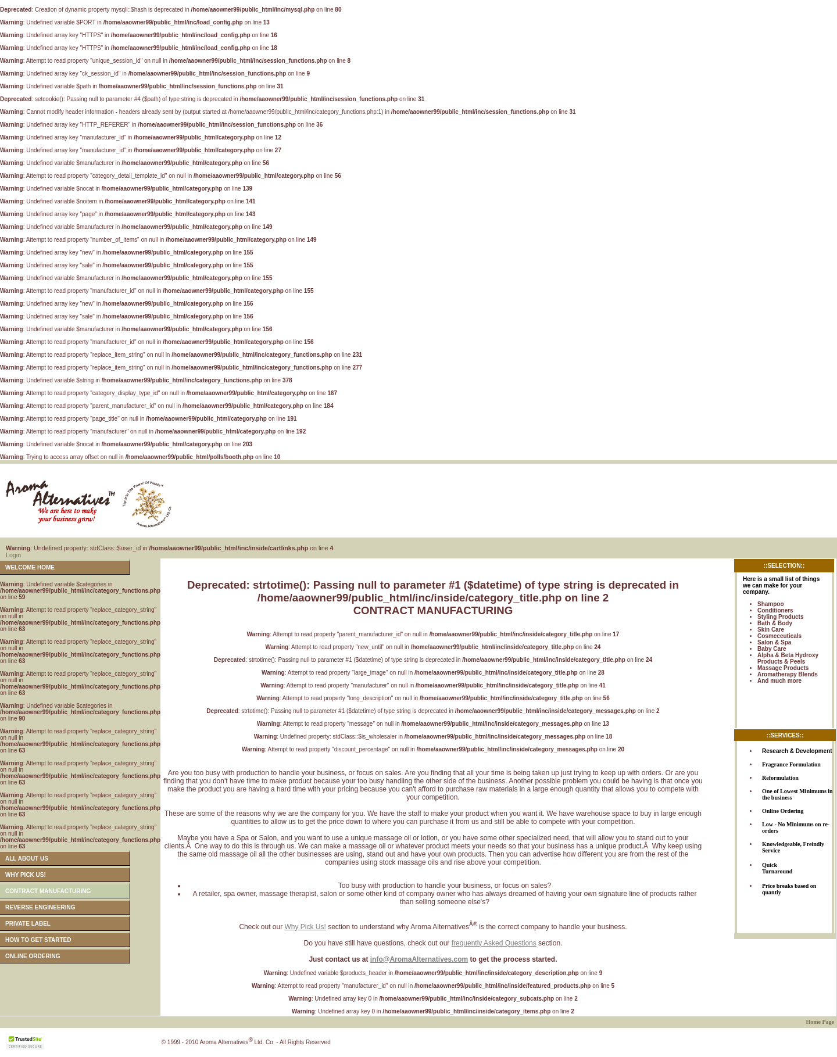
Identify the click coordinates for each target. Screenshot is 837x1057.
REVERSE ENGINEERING (40, 907)
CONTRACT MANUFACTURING (48, 891)
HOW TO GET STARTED (38, 940)
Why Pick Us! (305, 927)
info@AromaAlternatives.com (419, 959)
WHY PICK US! (25, 875)
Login (13, 554)
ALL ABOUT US (26, 858)
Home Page (820, 1022)
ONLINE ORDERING (32, 956)
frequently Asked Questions (494, 943)
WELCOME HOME (30, 567)
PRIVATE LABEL (28, 923)
